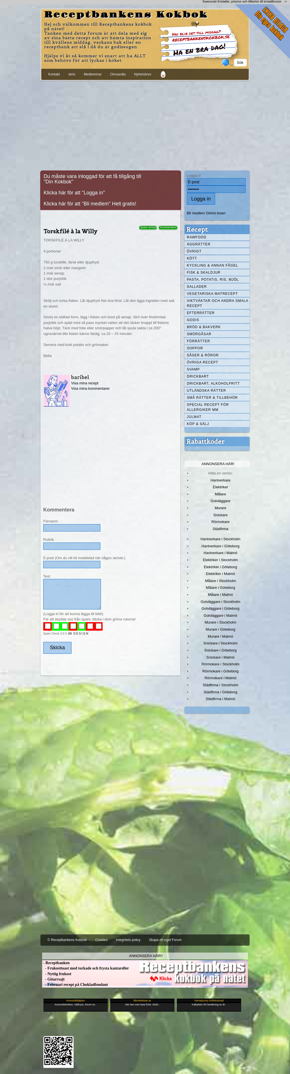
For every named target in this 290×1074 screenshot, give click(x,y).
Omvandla (118, 74)
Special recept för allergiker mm (208, 407)
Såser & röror (203, 355)
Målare (220, 494)
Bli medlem (196, 213)
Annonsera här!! (146, 956)
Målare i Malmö (220, 594)
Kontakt (54, 74)
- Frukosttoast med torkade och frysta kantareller (85, 968)
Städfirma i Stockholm (220, 685)
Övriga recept (202, 362)
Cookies (101, 940)
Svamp (193, 369)
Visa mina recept (84, 383)
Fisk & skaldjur (203, 273)
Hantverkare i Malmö (220, 553)
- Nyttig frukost (56, 974)
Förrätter (198, 341)
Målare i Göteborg (220, 587)
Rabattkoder (205, 441)
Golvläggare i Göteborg (220, 608)
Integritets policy (128, 940)
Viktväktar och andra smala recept (217, 303)
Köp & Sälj (198, 424)
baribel (80, 377)
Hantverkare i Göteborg (221, 546)
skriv (71, 74)
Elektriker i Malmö (220, 574)
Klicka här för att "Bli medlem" (77, 203)
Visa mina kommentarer (90, 388)
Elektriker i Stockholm (220, 560)
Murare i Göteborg (220, 629)
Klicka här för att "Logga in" (74, 192)
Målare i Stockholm (220, 581)
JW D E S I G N (78, 633)
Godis (193, 320)
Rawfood (196, 237)
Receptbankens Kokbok (126, 15)
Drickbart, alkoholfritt (213, 383)
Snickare (220, 515)
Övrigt (194, 251)
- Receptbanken (56, 963)
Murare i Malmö (220, 636)
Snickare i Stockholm (221, 643)
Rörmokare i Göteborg (220, 671)
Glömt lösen (216, 213)
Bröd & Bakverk (204, 327)
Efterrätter (201, 313)
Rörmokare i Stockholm (221, 664)
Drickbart (198, 376)
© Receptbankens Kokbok (67, 940)
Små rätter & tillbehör (212, 398)
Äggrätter (199, 244)
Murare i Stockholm (220, 622)
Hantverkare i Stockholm (220, 539)
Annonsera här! (218, 464)
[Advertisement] (145, 124)
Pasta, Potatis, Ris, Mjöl (213, 280)
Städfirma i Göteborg (220, 692)
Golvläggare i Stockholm (220, 602)
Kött (192, 258)
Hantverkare (221, 480)
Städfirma (220, 529)
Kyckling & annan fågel (212, 265)
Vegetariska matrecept (212, 294)
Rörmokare (220, 522)
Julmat (194, 417)
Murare (220, 508)
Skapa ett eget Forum (165, 940)
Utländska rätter (206, 391)
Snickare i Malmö (220, 657)
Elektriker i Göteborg (220, 567)
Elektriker (220, 487)
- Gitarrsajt (53, 979)
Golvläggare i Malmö (220, 615)
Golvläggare (220, 501)
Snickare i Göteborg (220, 650)
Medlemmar (92, 74)
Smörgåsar (199, 334)
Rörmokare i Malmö (220, 678)
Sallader (197, 287)
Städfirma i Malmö (220, 699)
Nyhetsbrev (142, 74)
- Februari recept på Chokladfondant (75, 984)
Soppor (195, 348)
